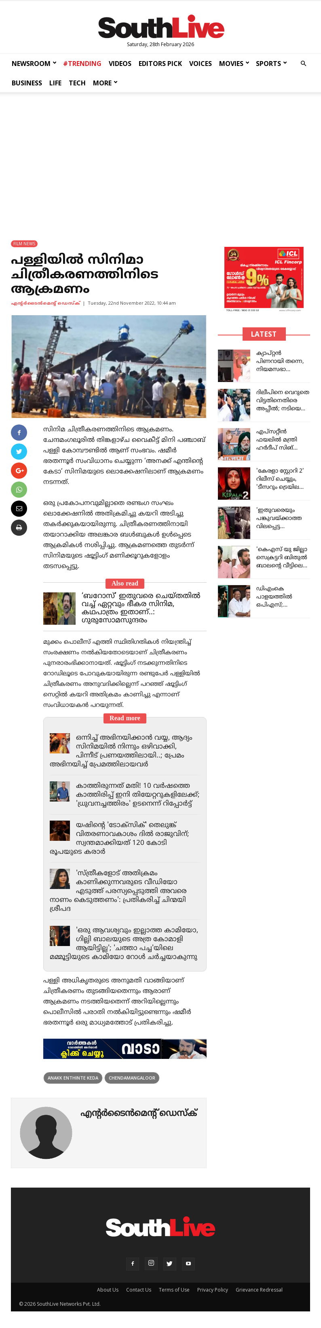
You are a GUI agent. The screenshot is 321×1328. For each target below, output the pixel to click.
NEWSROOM (34, 63)
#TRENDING (82, 63)
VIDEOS (120, 63)
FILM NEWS (24, 243)
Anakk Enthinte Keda (73, 1078)
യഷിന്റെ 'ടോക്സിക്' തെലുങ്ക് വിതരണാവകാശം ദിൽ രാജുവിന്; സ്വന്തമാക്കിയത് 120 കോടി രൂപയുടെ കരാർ (119, 839)
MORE (105, 82)
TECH (77, 82)
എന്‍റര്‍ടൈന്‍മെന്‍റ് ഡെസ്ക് (45, 303)
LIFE (55, 82)
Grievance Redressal (259, 1289)
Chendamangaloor (132, 1078)
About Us (107, 1289)
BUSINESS (27, 82)
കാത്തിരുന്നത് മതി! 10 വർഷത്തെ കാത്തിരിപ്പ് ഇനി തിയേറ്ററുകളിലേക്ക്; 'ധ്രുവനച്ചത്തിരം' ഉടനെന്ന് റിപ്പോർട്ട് (138, 795)
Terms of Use (174, 1289)
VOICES (200, 63)
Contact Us (138, 1289)
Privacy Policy (212, 1289)
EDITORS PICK (160, 63)
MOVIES (234, 63)
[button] (303, 64)
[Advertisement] (160, 158)
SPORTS (271, 63)
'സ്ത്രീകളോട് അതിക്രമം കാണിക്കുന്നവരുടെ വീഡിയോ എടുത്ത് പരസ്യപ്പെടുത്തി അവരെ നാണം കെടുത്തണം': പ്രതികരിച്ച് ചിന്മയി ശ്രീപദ (118, 891)
